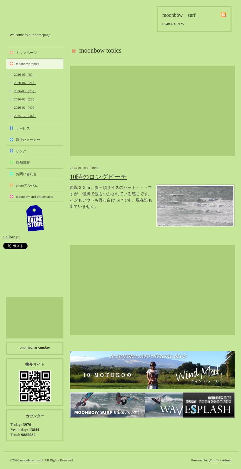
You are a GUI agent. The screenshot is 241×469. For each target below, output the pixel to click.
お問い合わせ (26, 174)
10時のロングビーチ (98, 176)
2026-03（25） (25, 91)
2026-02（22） (25, 99)
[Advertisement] (152, 111)
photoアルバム (27, 185)
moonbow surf (43, 17)
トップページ (26, 53)
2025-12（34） (25, 116)
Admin (226, 460)
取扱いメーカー (28, 140)
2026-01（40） (25, 107)
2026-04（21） (25, 83)
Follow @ (11, 236)
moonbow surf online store (34, 196)
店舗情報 (23, 162)
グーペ (214, 460)
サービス (23, 128)
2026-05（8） (24, 74)
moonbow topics (27, 64)
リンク (21, 151)
